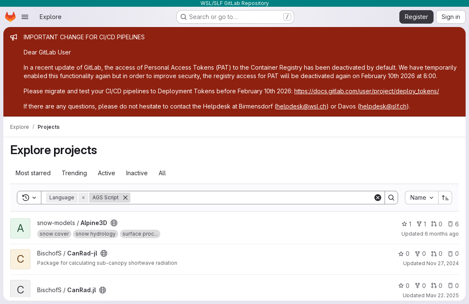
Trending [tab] (74, 172)
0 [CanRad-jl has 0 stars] (403, 253)
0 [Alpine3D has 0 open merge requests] (436, 224)
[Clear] (378, 198)
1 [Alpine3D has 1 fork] (421, 224)
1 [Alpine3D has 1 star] (406, 224)
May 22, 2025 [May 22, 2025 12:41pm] (442, 295)
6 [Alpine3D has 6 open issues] (453, 224)
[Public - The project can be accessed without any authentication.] (114, 223)
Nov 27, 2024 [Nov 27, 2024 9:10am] (442, 263)
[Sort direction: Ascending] (445, 197)
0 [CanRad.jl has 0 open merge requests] (436, 285)
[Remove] (125, 198)
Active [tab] (106, 172)
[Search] (251, 198)
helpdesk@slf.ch (383, 106)
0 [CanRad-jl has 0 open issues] (453, 253)
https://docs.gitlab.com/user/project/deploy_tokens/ (366, 91)
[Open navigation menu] (25, 17)
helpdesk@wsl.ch (301, 106)
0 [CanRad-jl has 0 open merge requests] (436, 253)
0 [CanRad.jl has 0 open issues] (453, 285)
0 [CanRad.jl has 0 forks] (420, 285)
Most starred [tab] (33, 172)
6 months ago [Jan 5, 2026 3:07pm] (442, 234)
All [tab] (162, 172)
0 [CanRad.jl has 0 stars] (403, 285)
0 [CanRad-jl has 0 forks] (420, 253)
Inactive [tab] (137, 172)
